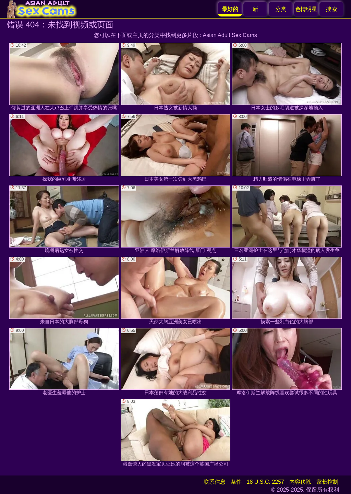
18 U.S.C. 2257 (265, 482)
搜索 (331, 9)
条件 (236, 482)
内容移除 (300, 482)
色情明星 (306, 9)
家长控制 (327, 482)
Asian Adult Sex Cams (230, 35)
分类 (280, 9)
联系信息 (215, 482)
